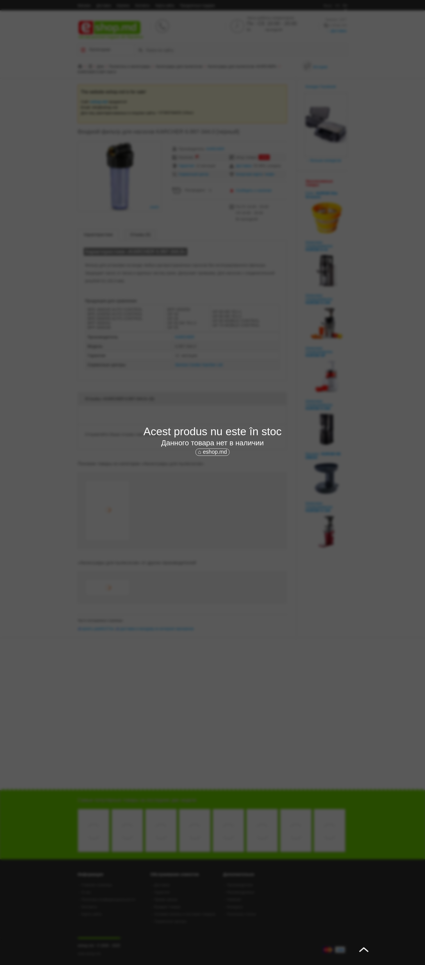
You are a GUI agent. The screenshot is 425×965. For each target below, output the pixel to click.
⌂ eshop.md (212, 452)
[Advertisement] (213, 499)
